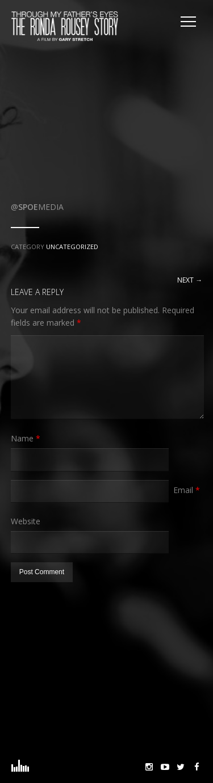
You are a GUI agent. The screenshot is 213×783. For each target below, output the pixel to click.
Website (25, 521)
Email (186, 490)
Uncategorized (72, 246)
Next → (189, 280)
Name (25, 438)
